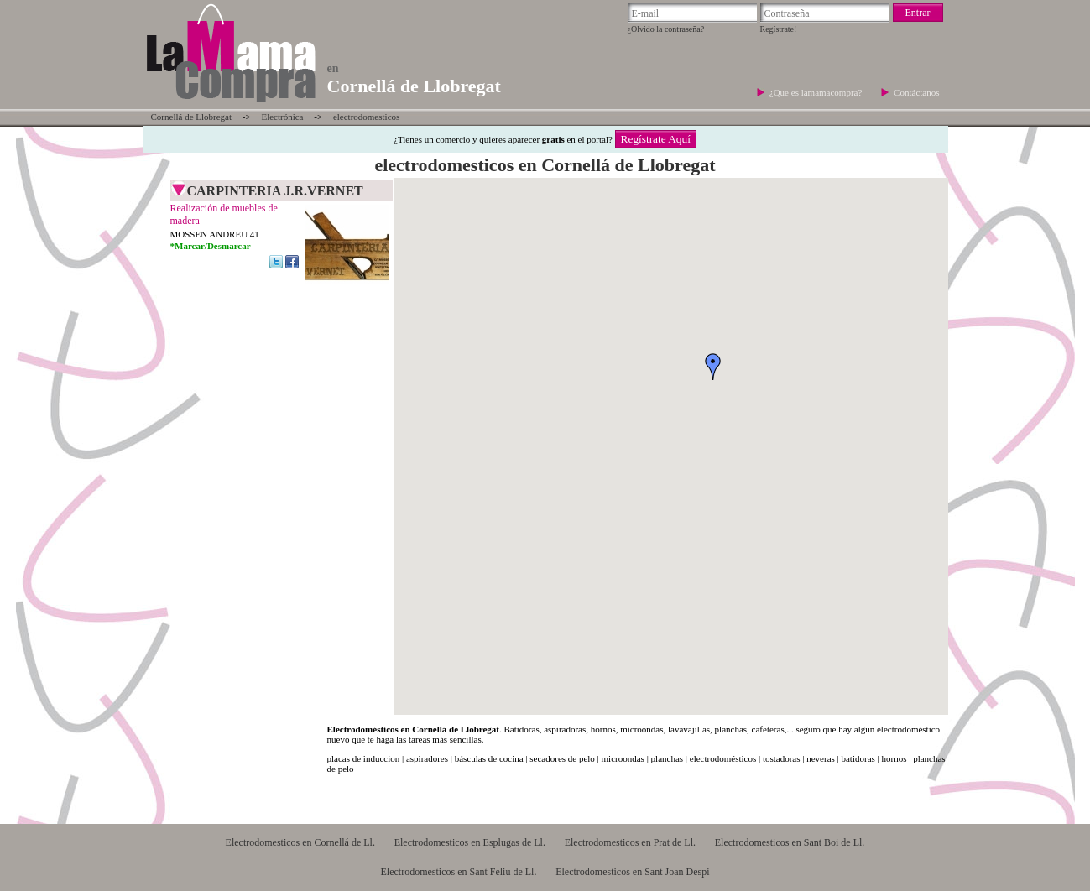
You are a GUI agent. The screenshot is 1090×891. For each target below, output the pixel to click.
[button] (713, 366)
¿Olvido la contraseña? (666, 29)
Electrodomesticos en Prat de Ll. (630, 842)
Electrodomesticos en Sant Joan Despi (632, 872)
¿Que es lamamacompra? (816, 92)
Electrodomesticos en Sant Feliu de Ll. (458, 872)
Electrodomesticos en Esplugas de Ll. (469, 842)
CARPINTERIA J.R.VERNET (275, 191)
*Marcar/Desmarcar (210, 246)
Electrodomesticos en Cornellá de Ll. (300, 842)
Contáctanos (916, 92)
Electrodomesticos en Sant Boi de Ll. (790, 842)
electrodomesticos (366, 117)
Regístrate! (778, 29)
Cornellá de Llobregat (191, 117)
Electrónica (282, 117)
